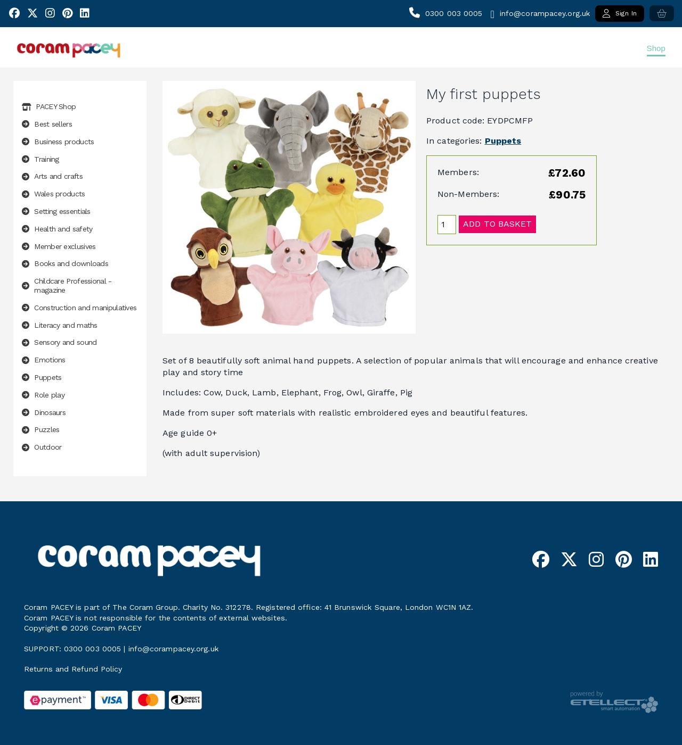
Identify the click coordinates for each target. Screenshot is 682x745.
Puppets (503, 141)
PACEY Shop (49, 106)
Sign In (620, 13)
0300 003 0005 (453, 13)
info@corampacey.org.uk (545, 13)
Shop (656, 48)
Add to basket (497, 224)
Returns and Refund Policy (73, 669)
